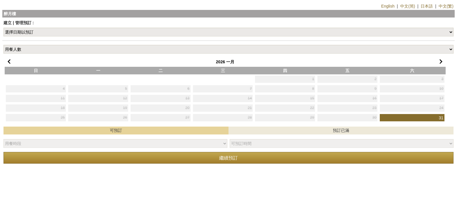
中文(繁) (446, 6)
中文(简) (407, 6)
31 (441, 118)
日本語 (427, 6)
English (388, 6)
